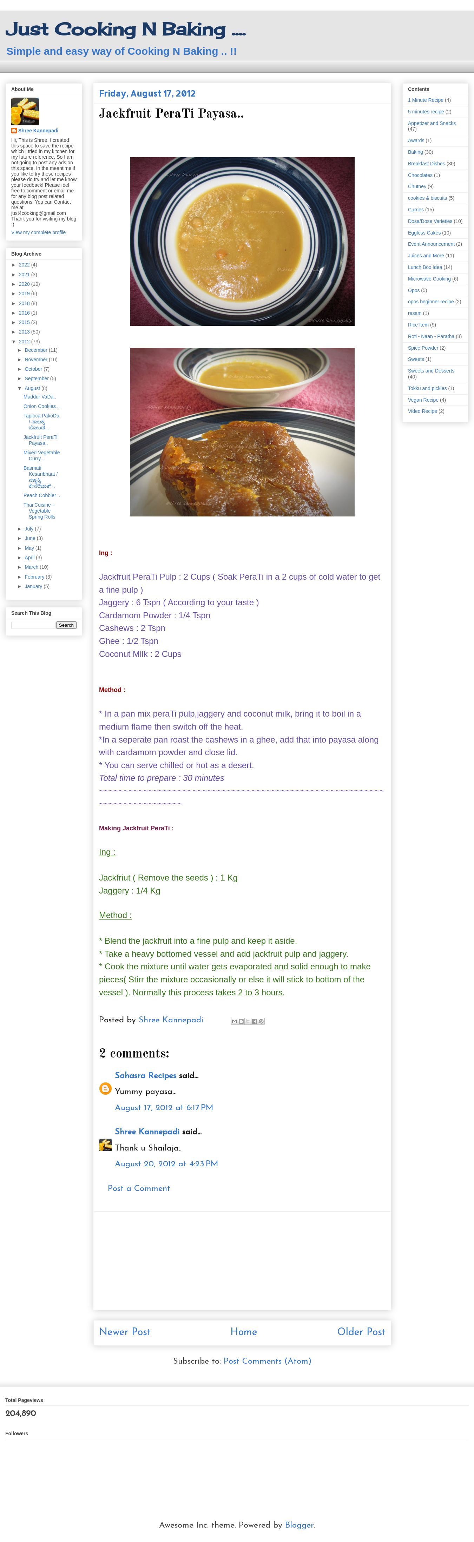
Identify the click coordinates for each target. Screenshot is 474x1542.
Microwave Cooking (429, 279)
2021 (25, 274)
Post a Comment (139, 1189)
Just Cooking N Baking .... (125, 29)
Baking (415, 152)
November (36, 359)
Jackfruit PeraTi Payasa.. (41, 440)
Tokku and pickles (427, 388)
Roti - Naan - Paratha (431, 336)
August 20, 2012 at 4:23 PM (166, 1164)
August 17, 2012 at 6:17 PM (164, 1108)
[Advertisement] (242, 1261)
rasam (415, 313)
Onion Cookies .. (42, 406)
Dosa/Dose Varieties (430, 221)
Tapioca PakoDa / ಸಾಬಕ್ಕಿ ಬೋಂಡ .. (41, 421)
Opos (414, 290)
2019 (25, 293)
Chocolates (420, 175)
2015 (25, 322)
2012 (25, 341)
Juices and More (426, 255)
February (35, 577)
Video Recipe (422, 411)
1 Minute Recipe (425, 100)
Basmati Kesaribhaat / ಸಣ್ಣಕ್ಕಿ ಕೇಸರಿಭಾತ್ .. (41, 476)
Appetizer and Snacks (432, 123)
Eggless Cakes (424, 233)
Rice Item (418, 325)
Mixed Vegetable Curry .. (42, 455)
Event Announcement (431, 244)
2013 (25, 332)
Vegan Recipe (423, 400)
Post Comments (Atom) (267, 1361)
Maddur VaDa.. (40, 397)
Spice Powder (423, 348)
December (36, 350)
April (30, 557)
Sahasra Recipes (145, 1076)
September (37, 378)
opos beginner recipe (431, 301)
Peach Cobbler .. (42, 495)
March (32, 567)
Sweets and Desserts (431, 371)
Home (243, 1332)
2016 (25, 313)
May (30, 548)
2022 (25, 265)
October (34, 369)
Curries (416, 209)
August (33, 388)
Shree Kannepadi (147, 1132)
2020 (25, 284)
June (31, 538)
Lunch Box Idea (425, 267)
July (30, 529)
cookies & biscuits (427, 198)
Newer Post (125, 1332)
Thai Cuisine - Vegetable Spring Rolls (39, 511)
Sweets (416, 359)
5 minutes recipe (426, 111)
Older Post (361, 1332)
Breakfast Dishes (426, 163)
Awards (416, 140)
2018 (25, 303)
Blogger (299, 1525)
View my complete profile (38, 232)
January (34, 586)
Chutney (417, 186)
